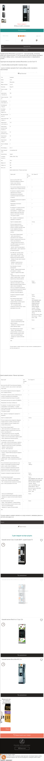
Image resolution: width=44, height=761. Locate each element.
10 (9, 718)
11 (5, 719)
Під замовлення (22, 30)
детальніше (22, 73)
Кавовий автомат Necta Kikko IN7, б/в (12, 659)
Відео (3, 50)
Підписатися (22, 748)
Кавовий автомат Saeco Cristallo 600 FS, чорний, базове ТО (17, 540)
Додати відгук (22, 526)
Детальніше (9, 760)
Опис (3, 46)
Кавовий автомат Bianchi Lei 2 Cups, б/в (12, 619)
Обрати (8, 729)
